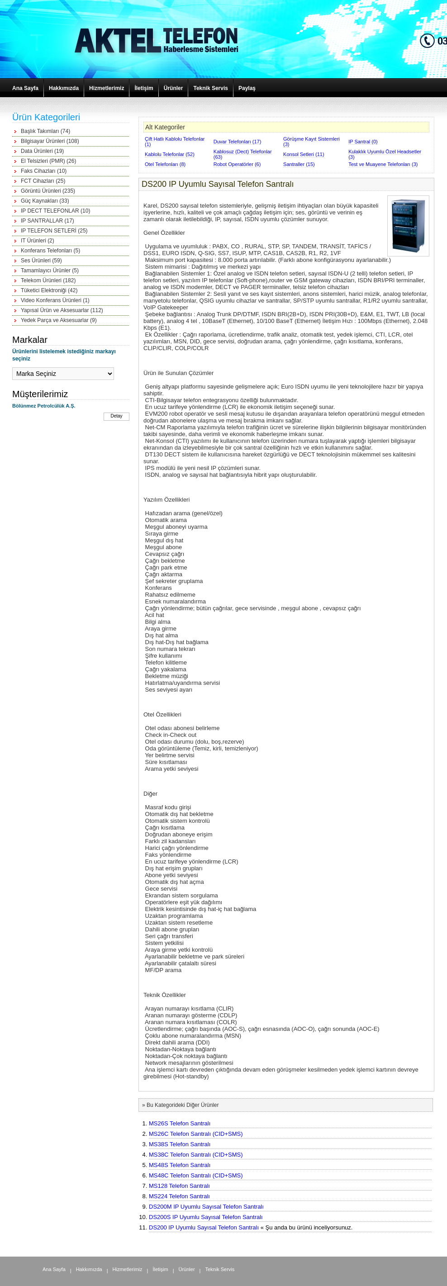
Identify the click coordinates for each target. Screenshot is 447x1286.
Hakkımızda (64, 88)
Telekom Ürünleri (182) (48, 280)
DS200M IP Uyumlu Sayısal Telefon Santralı (206, 1206)
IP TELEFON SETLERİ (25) (54, 231)
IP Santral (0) (363, 141)
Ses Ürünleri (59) (41, 260)
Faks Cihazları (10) (44, 171)
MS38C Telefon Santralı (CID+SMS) (196, 1154)
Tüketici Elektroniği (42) (49, 290)
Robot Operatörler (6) (237, 164)
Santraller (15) (299, 164)
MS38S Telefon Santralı (179, 1144)
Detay (116, 415)
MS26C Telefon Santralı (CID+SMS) (196, 1133)
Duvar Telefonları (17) (238, 141)
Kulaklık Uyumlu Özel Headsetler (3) (384, 154)
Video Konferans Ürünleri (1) (55, 300)
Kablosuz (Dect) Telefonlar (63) (243, 154)
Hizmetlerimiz (106, 88)
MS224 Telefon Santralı (179, 1196)
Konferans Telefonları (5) (50, 250)
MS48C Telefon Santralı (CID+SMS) (196, 1175)
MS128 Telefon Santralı (179, 1185)
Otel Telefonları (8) (165, 164)
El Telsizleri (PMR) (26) (48, 161)
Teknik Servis (210, 88)
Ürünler (173, 88)
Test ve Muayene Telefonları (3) (383, 164)
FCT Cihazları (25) (43, 181)
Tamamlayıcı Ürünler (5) (50, 270)
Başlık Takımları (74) (45, 131)
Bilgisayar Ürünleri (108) (50, 141)
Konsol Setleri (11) (303, 154)
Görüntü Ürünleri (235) (48, 191)
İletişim (143, 88)
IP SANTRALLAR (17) (47, 221)
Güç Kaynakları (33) (45, 201)
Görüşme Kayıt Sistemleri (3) (311, 141)
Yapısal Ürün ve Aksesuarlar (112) (62, 310)
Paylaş (247, 88)
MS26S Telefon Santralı (179, 1123)
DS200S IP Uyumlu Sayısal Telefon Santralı (206, 1217)
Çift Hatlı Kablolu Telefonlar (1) (174, 141)
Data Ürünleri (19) (42, 151)
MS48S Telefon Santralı (179, 1165)
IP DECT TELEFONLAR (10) (55, 211)
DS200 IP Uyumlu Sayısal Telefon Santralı (204, 1227)
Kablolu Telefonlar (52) (170, 154)
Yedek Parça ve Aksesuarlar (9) (59, 320)
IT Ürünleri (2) (37, 240)
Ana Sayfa (25, 88)
